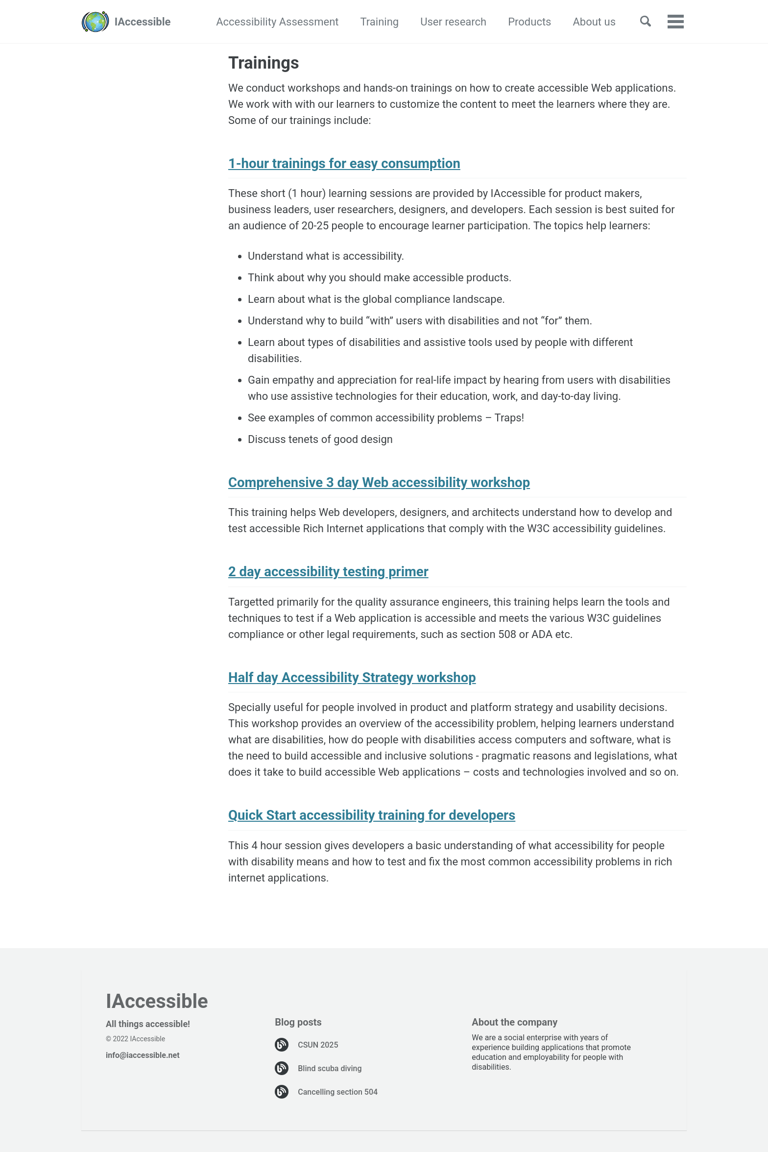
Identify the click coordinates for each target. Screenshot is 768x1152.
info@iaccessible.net (143, 1055)
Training (379, 22)
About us (594, 22)
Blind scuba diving (329, 1068)
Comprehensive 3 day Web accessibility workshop (379, 482)
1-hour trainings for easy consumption (344, 163)
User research (453, 22)
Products (529, 22)
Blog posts (298, 1022)
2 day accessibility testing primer (328, 572)
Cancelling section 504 (338, 1092)
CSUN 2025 (318, 1045)
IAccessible (143, 22)
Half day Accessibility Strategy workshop (352, 677)
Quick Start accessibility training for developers (371, 815)
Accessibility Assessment (277, 22)
